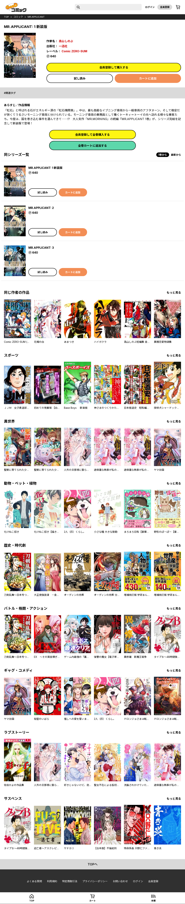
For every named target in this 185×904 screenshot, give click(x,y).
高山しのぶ (66, 41)
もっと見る (174, 292)
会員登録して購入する (113, 67)
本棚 (153, 900)
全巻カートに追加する (92, 145)
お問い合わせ (120, 881)
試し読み (79, 78)
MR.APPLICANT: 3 (41, 247)
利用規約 (52, 881)
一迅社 (63, 46)
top (6, 16)
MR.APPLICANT (36, 16)
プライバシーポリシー (95, 881)
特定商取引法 (69, 881)
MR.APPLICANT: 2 (41, 208)
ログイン (150, 7)
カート (92, 900)
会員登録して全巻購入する (92, 134)
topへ (93, 864)
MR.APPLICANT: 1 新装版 (45, 168)
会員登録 (164, 7)
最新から (176, 154)
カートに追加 (147, 78)
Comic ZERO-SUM (74, 51)
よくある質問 (34, 881)
